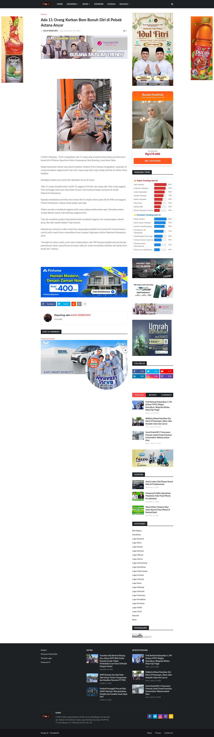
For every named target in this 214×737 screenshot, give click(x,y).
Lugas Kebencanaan (139, 571)
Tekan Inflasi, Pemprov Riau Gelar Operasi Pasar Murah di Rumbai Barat (157, 509)
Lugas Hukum (137, 559)
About (149, 733)
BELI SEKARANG (153, 161)
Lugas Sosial (137, 611)
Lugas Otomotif (138, 591)
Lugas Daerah (137, 547)
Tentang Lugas (46, 658)
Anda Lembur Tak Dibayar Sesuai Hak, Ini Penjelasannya (159, 482)
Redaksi (44, 650)
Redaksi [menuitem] (124, 4)
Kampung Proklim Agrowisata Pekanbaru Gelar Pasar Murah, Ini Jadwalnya (158, 496)
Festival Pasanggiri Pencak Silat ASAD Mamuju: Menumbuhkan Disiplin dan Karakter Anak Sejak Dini (113, 692)
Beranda (44, 14)
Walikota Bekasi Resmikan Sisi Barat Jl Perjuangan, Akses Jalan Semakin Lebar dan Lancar (158, 421)
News (134, 620)
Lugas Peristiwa (138, 603)
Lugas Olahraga (138, 587)
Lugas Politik (137, 607)
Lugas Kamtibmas (139, 567)
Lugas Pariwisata (138, 595)
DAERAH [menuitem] (111, 4)
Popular (139, 395)
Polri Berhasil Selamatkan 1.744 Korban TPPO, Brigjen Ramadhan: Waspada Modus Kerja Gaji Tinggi (158, 406)
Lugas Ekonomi (138, 551)
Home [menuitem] (60, 4)
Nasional (135, 615)
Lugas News (137, 543)
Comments (166, 395)
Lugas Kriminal (138, 575)
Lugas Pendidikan (139, 599)
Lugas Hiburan (137, 555)
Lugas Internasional (139, 563)
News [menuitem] (85, 4)
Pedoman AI (45, 662)
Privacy (158, 733)
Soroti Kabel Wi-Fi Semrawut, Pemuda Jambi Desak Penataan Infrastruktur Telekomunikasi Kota (158, 436)
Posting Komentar (48, 339)
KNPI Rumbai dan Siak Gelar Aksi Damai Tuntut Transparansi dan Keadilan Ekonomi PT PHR (113, 677)
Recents (153, 395)
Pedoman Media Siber (49, 654)
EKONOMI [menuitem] (98, 4)
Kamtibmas (136, 535)
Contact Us (168, 733)
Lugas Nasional (138, 539)
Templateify (54, 733)
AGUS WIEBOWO (81, 315)
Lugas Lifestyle (138, 579)
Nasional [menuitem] (72, 4)
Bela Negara (137, 531)
